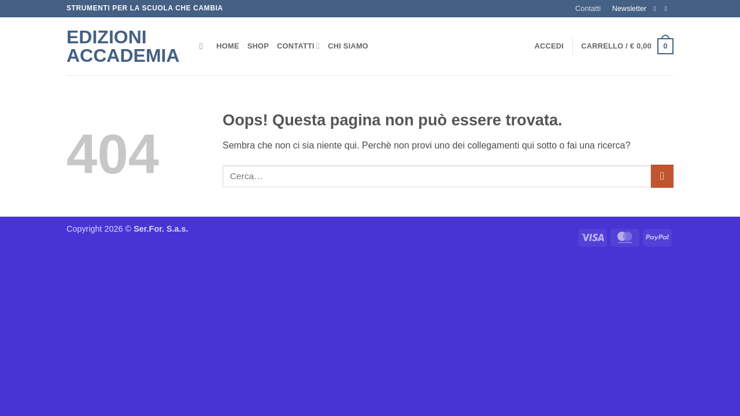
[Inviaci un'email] (667, 9)
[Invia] (662, 176)
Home (227, 46)
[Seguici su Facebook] (656, 9)
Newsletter (629, 9)
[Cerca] (203, 46)
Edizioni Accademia (123, 46)
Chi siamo (348, 46)
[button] (549, 46)
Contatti (588, 8)
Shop (258, 46)
